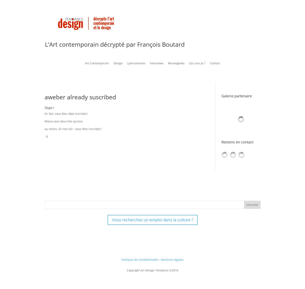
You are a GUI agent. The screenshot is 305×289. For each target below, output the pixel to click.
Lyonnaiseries (136, 63)
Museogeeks (176, 63)
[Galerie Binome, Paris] (240, 138)
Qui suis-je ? (197, 63)
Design (118, 63)
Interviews (157, 63)
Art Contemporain (97, 63)
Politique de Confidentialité (139, 260)
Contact (215, 63)
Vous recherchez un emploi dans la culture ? (152, 220)
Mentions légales (172, 260)
